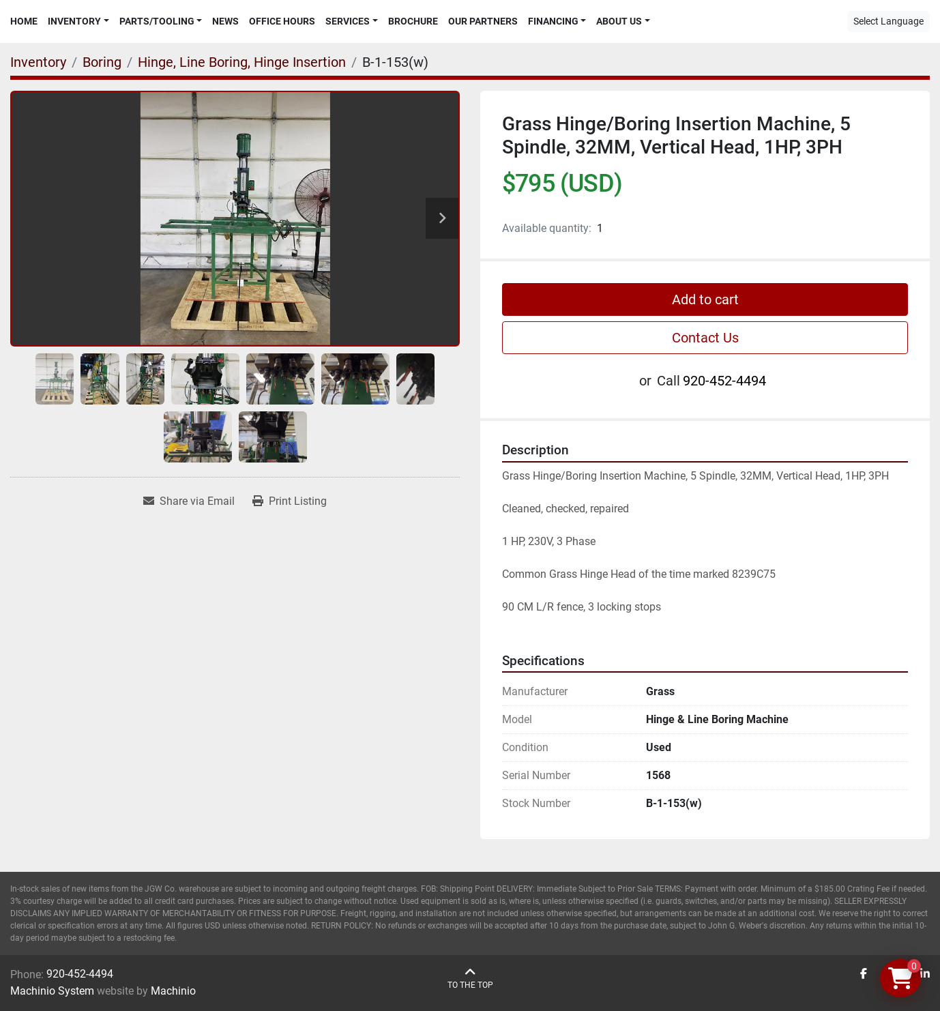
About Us (619, 21)
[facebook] (863, 974)
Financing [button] (553, 21)
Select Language (888, 21)
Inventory (74, 21)
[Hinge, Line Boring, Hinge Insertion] (242, 62)
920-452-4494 (724, 380)
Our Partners (483, 21)
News (225, 21)
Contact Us (705, 337)
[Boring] (102, 62)
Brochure (413, 21)
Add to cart (705, 299)
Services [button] (347, 21)
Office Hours (282, 21)
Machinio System (52, 990)
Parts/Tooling (156, 21)
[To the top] (470, 978)
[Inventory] (38, 62)
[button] (78, 21)
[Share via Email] (189, 501)
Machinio (173, 990)
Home (24, 21)
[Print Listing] (290, 501)
